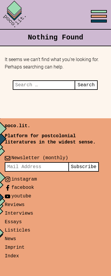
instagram (24, 179)
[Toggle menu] (55, 15)
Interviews (19, 213)
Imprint (15, 247)
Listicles (17, 230)
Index (12, 256)
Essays (13, 222)
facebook (22, 187)
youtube (21, 196)
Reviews (15, 205)
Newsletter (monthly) (39, 158)
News (10, 239)
